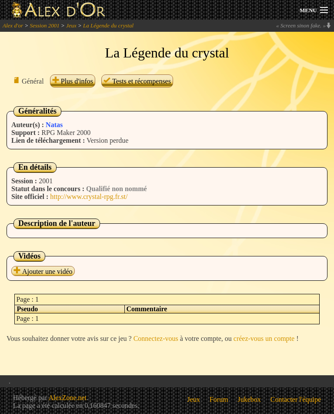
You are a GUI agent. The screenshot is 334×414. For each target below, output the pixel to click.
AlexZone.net (67, 397)
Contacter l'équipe (296, 399)
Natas (54, 124)
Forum (219, 399)
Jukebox (249, 399)
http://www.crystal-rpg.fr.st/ (88, 196)
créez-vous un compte (264, 338)
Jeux (71, 25)
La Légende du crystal (108, 25)
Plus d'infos (72, 81)
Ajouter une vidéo (43, 271)
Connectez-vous (156, 338)
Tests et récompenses (137, 81)
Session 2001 (44, 25)
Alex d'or (13, 25)
